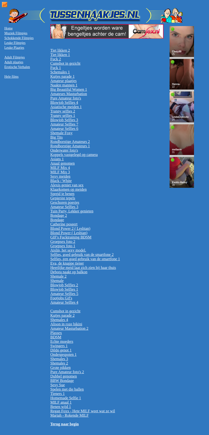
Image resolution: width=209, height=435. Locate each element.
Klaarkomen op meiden (68, 189)
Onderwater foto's (64, 150)
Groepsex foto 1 (62, 246)
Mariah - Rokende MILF (69, 415)
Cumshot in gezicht (65, 63)
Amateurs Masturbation (68, 94)
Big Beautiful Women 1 (68, 89)
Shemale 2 (58, 276)
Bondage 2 (58, 215)
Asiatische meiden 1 (66, 107)
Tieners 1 (57, 394)
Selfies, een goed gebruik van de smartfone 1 (85, 259)
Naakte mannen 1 (63, 85)
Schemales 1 (60, 72)
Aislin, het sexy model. (68, 250)
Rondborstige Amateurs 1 (70, 146)
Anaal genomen (62, 163)
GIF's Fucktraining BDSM (70, 237)
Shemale (57, 281)
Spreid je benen (62, 194)
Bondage (57, 220)
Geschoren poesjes (64, 202)
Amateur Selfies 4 (64, 302)
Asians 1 (57, 159)
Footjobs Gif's (61, 298)
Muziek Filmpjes (15, 33)
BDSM (55, 337)
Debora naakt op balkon (68, 272)
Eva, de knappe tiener (67, 263)
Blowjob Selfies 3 (64, 120)
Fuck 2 (55, 59)
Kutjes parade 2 (62, 315)
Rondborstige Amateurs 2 (70, 142)
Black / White (61, 181)
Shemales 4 (59, 320)
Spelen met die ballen (67, 389)
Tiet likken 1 (60, 55)
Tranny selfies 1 (62, 115)
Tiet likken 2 (60, 50)
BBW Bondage (62, 381)
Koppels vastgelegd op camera (74, 155)
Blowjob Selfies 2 (64, 285)
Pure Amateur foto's (65, 98)
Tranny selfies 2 (62, 111)
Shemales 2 (59, 363)
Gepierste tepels (62, 198)
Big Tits (56, 137)
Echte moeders (61, 341)
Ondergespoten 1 (63, 354)
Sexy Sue (57, 385)
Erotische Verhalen (17, 67)
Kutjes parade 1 (62, 76)
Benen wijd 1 (60, 407)
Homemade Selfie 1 (65, 398)
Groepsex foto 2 (62, 241)
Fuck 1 (55, 68)
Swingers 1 (59, 346)
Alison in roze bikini (66, 324)
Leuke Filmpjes (15, 43)
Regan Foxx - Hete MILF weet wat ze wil (82, 411)
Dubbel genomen (63, 376)
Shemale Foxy (61, 133)
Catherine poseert (63, 224)
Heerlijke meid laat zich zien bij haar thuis (83, 268)
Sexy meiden (60, 176)
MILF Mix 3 (60, 172)
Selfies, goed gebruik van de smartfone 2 (82, 255)
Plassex (56, 333)
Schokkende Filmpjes (19, 38)
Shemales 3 (59, 359)
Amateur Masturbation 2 (69, 328)
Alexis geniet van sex (66, 185)
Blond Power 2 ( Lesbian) (70, 228)
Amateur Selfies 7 (64, 124)
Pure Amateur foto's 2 (67, 372)
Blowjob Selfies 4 (64, 102)
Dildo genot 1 (61, 350)
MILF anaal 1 (61, 402)
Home (8, 28)
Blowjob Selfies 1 (64, 289)
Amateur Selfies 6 (64, 128)
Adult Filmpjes (14, 57)
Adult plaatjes (13, 62)
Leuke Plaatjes (14, 47)
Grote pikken (60, 367)
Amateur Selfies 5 (64, 294)
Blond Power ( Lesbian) (68, 233)
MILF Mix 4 (60, 168)
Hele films (11, 76)
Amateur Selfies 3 (64, 207)
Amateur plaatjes (63, 81)
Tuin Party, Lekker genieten (71, 211)
